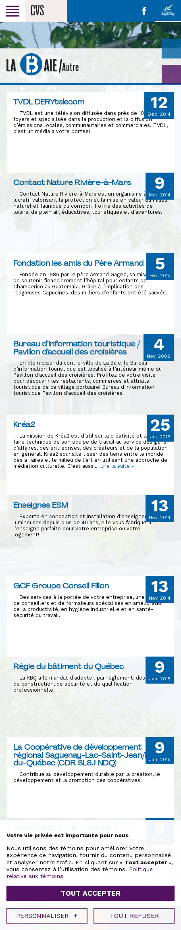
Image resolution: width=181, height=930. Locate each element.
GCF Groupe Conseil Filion (61, 585)
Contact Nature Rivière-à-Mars (72, 182)
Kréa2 (24, 424)
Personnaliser (46, 842)
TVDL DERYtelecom (48, 101)
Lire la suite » (117, 466)
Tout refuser (134, 842)
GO (171, 74)
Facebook (144, 10)
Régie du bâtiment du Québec (68, 666)
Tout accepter (91, 820)
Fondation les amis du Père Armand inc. (85, 263)
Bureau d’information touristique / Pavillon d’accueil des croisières (76, 347)
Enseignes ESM (40, 505)
